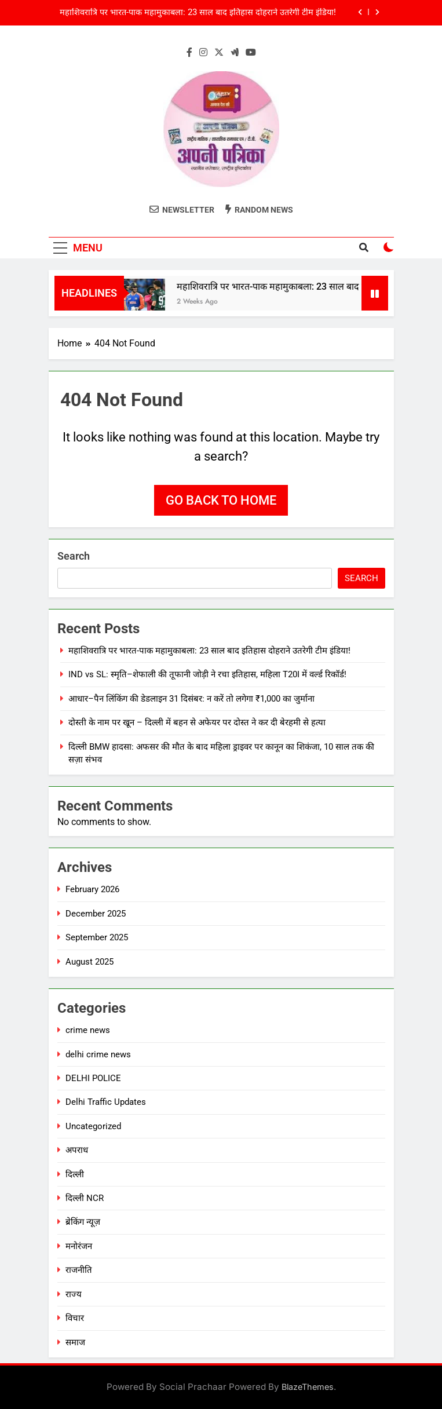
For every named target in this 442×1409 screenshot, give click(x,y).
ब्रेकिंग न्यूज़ (82, 1222)
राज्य (73, 1294)
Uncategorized (93, 1126)
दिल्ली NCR (84, 1198)
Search (73, 556)
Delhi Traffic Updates (105, 1102)
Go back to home (221, 500)
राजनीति (78, 1270)
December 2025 (95, 913)
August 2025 (89, 962)
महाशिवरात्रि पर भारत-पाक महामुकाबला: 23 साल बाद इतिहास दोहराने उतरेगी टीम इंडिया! (198, 12)
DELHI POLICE (93, 1078)
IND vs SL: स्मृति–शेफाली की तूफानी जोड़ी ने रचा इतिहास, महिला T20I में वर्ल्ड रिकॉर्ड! (207, 674)
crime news (87, 1030)
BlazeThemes (308, 1387)
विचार (74, 1318)
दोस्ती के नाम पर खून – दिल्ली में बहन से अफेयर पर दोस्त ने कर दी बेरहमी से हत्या (197, 722)
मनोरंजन (78, 1246)
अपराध (76, 1150)
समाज (75, 1342)
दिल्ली (74, 1174)
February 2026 (92, 889)
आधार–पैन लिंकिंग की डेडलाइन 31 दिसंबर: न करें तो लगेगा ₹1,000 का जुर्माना (191, 698)
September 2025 (96, 937)
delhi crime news (98, 1054)
